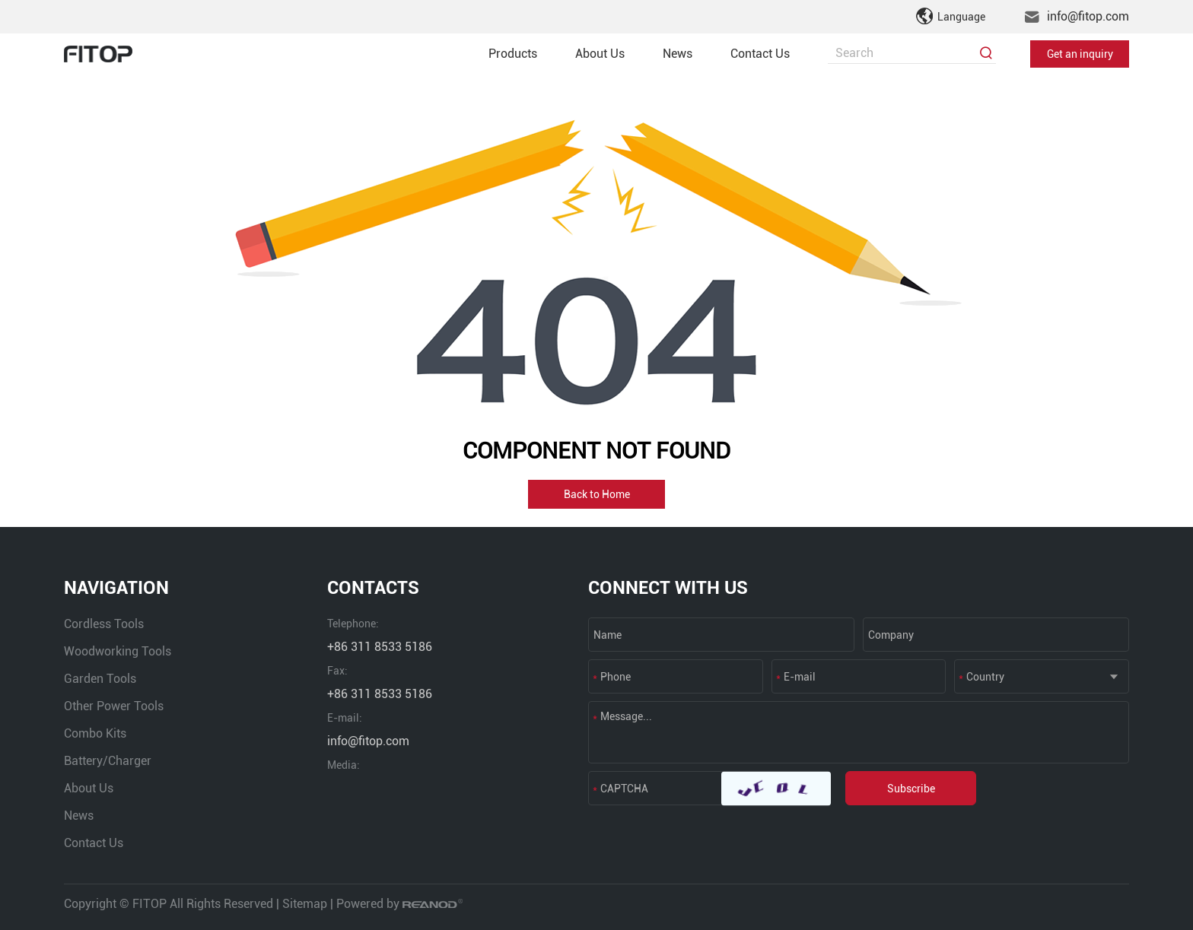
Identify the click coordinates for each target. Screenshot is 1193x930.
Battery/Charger (107, 761)
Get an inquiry (1080, 54)
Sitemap (304, 904)
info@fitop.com (1088, 16)
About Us (600, 53)
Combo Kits (95, 733)
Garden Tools (100, 678)
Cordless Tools (104, 624)
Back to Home (597, 494)
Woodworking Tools (117, 651)
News (677, 53)
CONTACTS (373, 587)
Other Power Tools (114, 706)
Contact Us (760, 53)
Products (512, 53)
